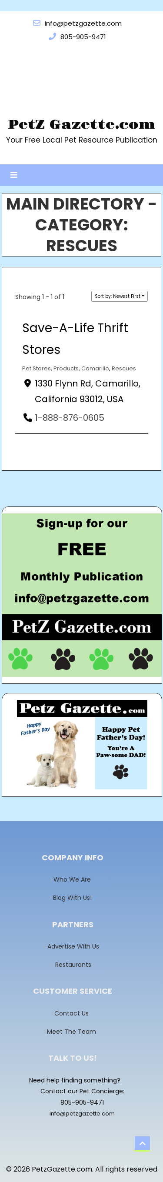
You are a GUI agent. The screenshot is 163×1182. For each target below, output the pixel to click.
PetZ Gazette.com (81, 125)
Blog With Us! (75, 897)
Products (66, 368)
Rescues (124, 368)
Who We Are (75, 879)
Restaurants (75, 964)
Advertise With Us (75, 946)
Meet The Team (74, 1031)
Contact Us (74, 1013)
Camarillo (95, 368)
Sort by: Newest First (117, 296)
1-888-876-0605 (69, 418)
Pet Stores (36, 368)
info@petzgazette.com (82, 1113)
